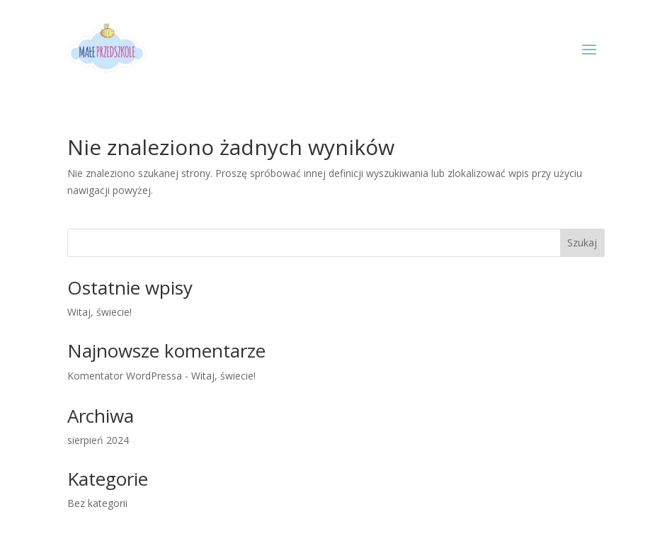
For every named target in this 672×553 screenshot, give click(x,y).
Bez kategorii (97, 503)
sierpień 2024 (98, 440)
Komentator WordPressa (124, 375)
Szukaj (582, 242)
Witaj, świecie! (99, 312)
